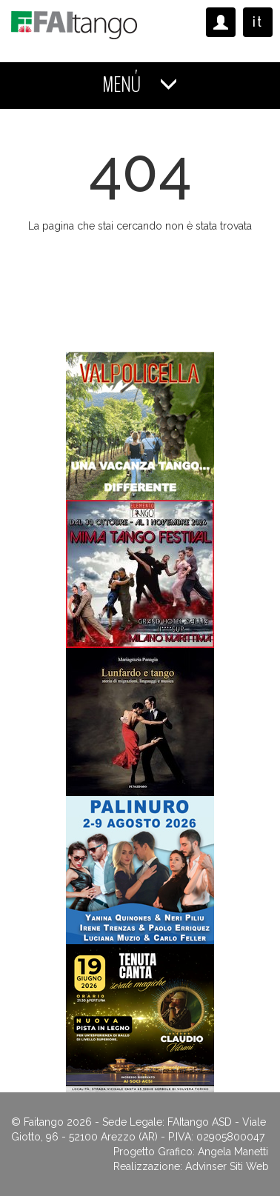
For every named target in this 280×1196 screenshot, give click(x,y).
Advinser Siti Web (227, 1166)
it (258, 22)
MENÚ (140, 85)
